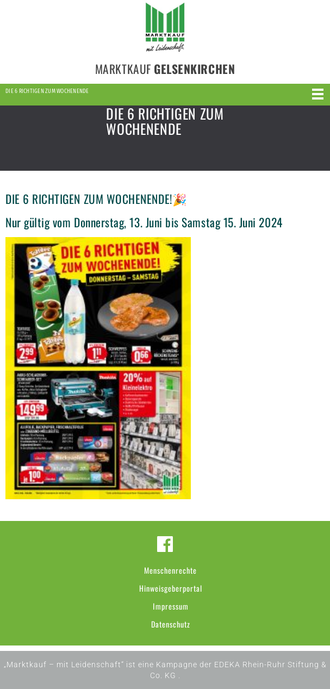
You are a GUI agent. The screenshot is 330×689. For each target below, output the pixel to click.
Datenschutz (170, 624)
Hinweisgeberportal (170, 588)
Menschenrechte (170, 570)
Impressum (171, 606)
